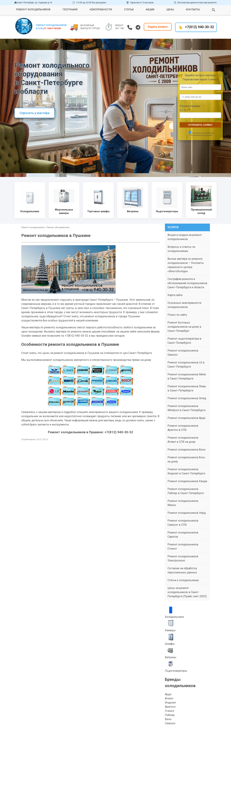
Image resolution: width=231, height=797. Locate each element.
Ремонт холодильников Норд (186, 512)
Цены (170, 9)
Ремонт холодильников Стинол (182, 546)
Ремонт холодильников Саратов (182, 534)
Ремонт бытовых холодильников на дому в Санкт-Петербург (184, 326)
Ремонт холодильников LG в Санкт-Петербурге (186, 364)
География (70, 9)
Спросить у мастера (34, 113)
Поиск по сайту (177, 314)
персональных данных (201, 135)
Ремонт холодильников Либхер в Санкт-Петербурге (185, 491)
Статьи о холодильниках (183, 580)
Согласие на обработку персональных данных (182, 570)
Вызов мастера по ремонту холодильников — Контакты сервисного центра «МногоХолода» (185, 265)
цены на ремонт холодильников (63, 353)
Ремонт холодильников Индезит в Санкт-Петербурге (186, 471)
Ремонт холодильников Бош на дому (186, 459)
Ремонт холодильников (33, 9)
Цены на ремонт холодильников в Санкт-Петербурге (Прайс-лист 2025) (187, 592)
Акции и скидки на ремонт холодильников (184, 237)
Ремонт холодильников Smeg (186, 398)
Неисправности (101, 9)
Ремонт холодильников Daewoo (182, 352)
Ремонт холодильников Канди (187, 481)
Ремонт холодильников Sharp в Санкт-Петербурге (186, 388)
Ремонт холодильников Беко (186, 449)
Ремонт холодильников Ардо (186, 418)
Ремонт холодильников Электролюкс (182, 558)
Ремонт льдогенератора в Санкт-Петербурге (184, 340)
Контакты (193, 9)
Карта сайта (174, 295)
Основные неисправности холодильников (184, 305)
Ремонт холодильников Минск (182, 503)
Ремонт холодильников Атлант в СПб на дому (182, 439)
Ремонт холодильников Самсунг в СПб (182, 522)
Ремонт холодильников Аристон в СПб (182, 428)
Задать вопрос (158, 27)
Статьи (129, 9)
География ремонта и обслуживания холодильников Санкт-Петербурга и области (187, 283)
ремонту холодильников (60, 327)
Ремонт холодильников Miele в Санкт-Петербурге (186, 376)
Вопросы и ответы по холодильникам (181, 249)
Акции (150, 9)
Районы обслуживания (58, 227)
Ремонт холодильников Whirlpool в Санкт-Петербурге (186, 408)
